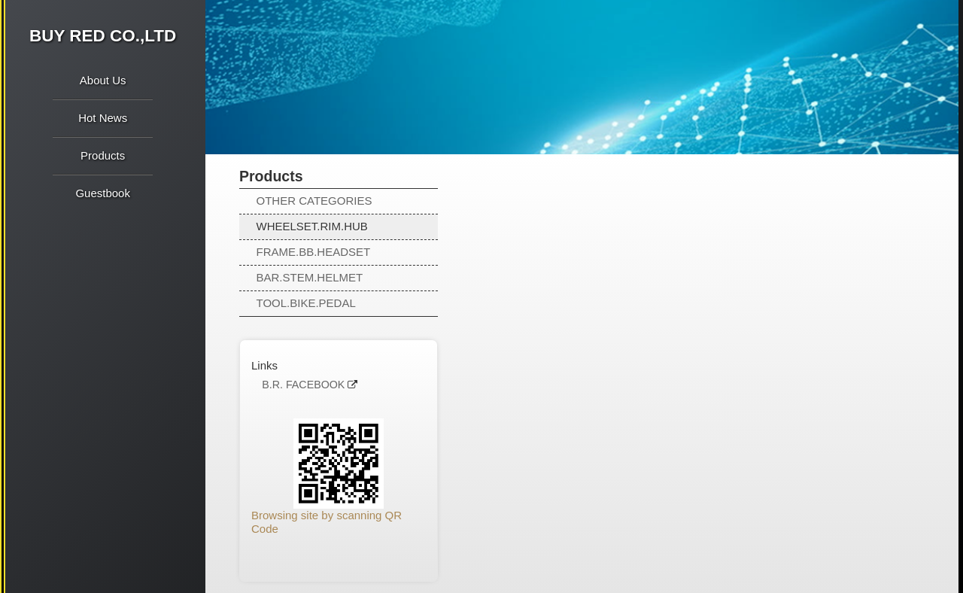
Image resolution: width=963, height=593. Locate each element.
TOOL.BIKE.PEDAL (306, 302)
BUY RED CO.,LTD (102, 35)
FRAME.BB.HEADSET (314, 251)
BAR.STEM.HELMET (310, 277)
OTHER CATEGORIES (314, 200)
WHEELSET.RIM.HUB (312, 226)
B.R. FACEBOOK (303, 385)
